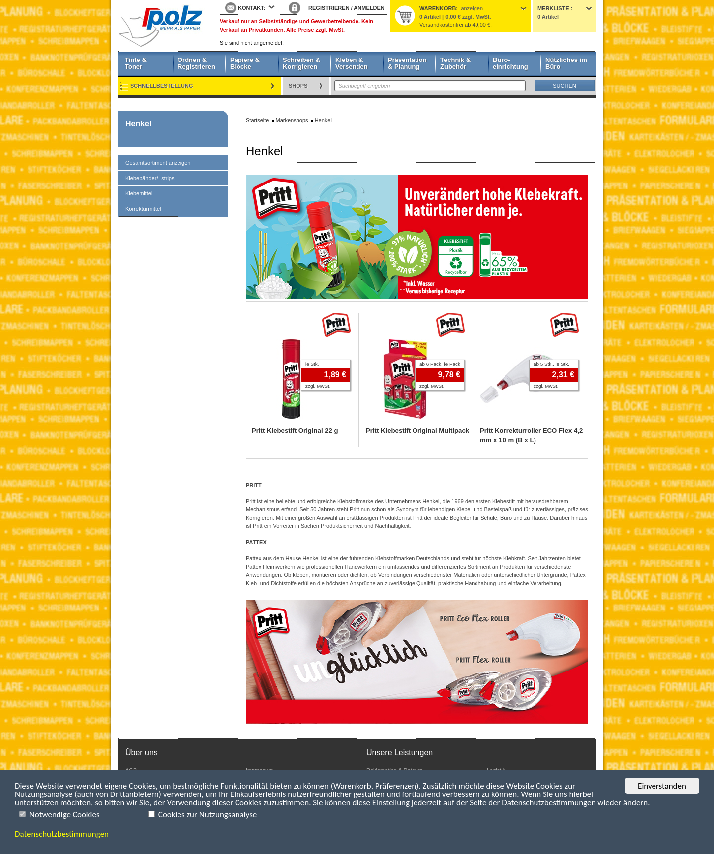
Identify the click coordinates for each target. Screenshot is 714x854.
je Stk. (312, 363)
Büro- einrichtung (510, 63)
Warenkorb (437, 8)
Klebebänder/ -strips (149, 178)
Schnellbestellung (161, 86)
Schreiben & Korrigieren (301, 63)
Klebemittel (138, 193)
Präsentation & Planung (407, 63)
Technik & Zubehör (455, 63)
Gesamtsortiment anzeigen (157, 163)
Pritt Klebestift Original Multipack (417, 430)
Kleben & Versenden (351, 63)
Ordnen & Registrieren (196, 63)
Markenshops (292, 120)
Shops (298, 86)
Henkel (138, 124)
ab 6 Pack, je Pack (439, 363)
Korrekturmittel (143, 209)
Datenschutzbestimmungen (62, 834)
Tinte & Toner (136, 63)
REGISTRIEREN (329, 8)
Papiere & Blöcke (245, 63)
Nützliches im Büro (566, 63)
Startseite (161, 25)
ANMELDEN (369, 8)
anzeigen (472, 8)
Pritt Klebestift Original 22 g (295, 430)
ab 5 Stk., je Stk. (551, 363)
